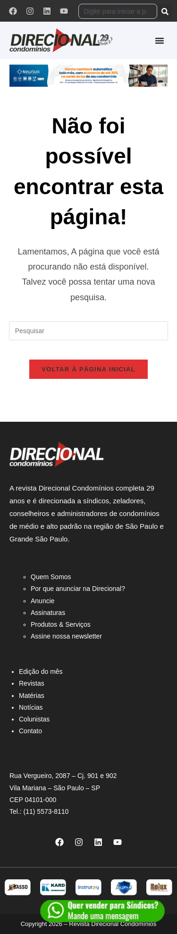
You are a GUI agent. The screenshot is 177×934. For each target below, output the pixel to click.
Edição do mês (41, 671)
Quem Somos (51, 577)
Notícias (31, 707)
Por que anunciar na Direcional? (78, 588)
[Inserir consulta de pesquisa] (89, 330)
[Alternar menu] (159, 40)
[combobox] (117, 11)
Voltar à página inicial (88, 369)
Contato (30, 731)
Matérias (31, 695)
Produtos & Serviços (61, 624)
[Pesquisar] (165, 11)
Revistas (31, 683)
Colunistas (34, 719)
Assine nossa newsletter (66, 636)
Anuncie (43, 601)
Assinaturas (48, 612)
